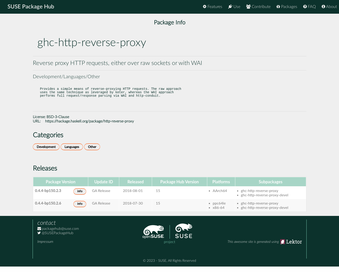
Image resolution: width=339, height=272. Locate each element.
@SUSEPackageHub (55, 238)
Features (212, 7)
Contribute (258, 7)
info (79, 196)
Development (46, 152)
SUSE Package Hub (31, 7)
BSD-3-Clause (58, 122)
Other (92, 152)
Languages (72, 152)
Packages (287, 7)
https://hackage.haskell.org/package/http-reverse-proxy (89, 127)
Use (234, 7)
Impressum (45, 247)
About (329, 7)
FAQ (309, 7)
